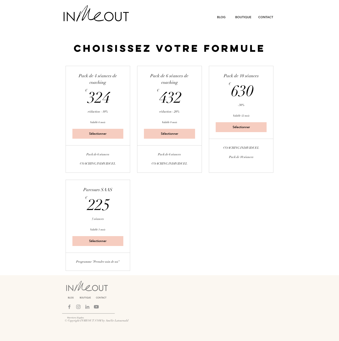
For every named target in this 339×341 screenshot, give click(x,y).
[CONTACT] (266, 17)
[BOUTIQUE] (243, 17)
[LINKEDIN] (87, 307)
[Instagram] (78, 307)
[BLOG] (221, 17)
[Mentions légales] (87, 317)
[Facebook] (69, 307)
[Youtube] (96, 307)
